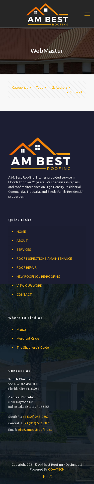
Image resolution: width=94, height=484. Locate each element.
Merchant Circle (28, 338)
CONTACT (24, 294)
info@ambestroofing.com (36, 429)
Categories (22, 87)
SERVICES (24, 249)
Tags (42, 87)
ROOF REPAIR (27, 267)
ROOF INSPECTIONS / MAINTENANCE (44, 258)
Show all (73, 92)
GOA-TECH (56, 469)
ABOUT (22, 240)
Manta (21, 329)
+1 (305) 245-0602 (36, 416)
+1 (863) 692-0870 (37, 423)
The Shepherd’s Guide (33, 347)
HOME (21, 231)
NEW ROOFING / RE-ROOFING (38, 276)
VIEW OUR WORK (29, 285)
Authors (61, 87)
